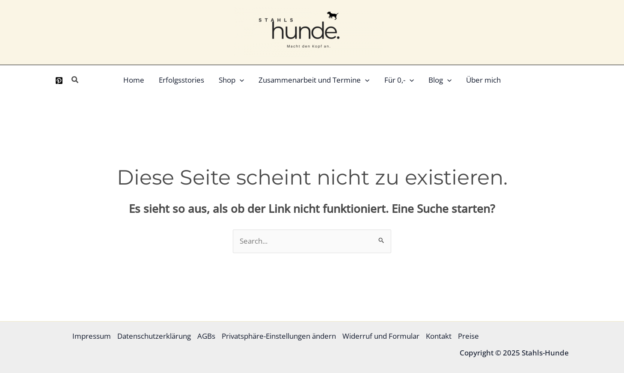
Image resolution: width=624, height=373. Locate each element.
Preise (468, 336)
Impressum (91, 336)
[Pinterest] (59, 80)
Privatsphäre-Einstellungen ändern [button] (279, 336)
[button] (75, 80)
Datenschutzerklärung (154, 336)
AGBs (206, 336)
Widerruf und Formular (380, 336)
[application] (239, 80)
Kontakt (439, 336)
